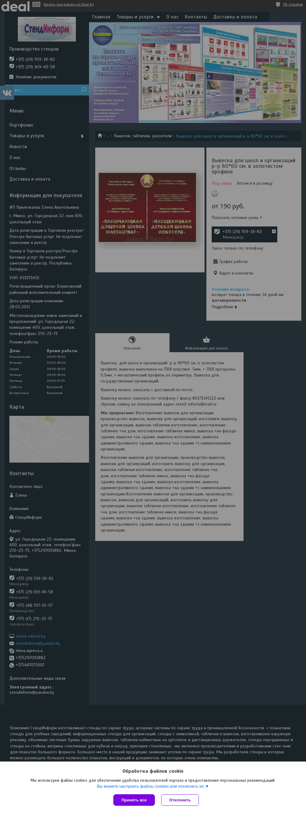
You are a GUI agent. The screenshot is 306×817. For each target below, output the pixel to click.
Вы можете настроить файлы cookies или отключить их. (151, 786)
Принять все (134, 800)
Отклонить (180, 800)
